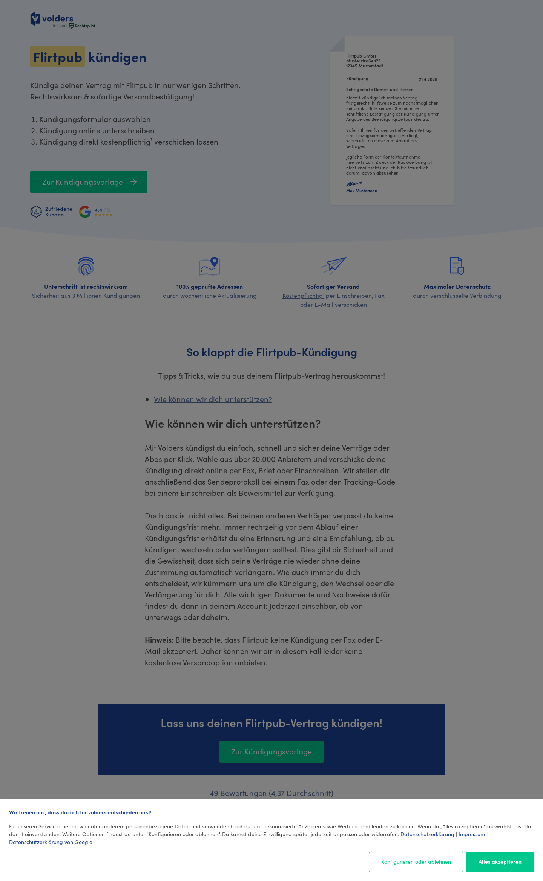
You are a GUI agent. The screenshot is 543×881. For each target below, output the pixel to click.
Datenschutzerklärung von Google (50, 842)
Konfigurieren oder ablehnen (416, 861)
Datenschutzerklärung (427, 834)
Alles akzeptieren (500, 861)
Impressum (472, 834)
